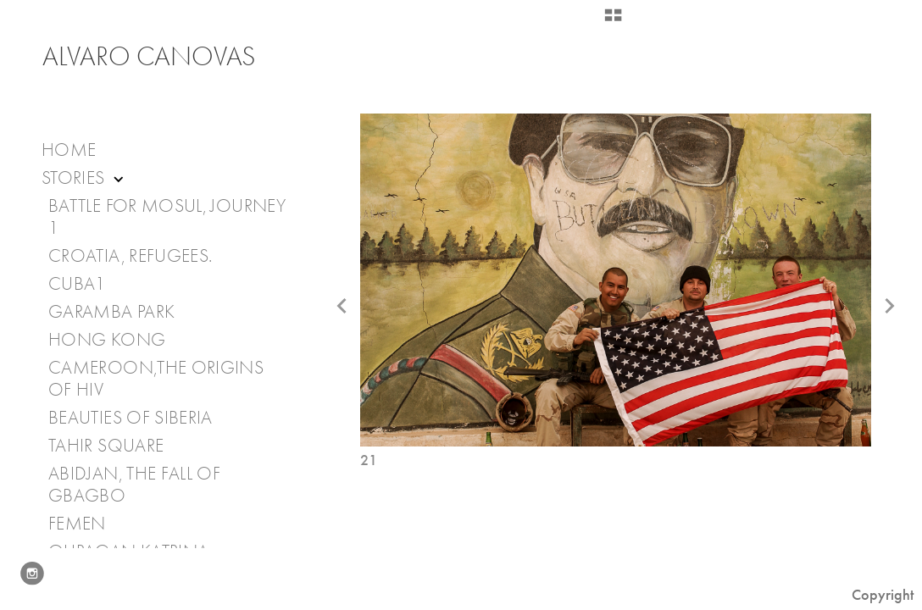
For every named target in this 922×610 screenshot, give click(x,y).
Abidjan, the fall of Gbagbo (134, 484)
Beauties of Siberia (130, 418)
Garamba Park (111, 312)
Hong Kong (106, 340)
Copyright (883, 594)
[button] (613, 21)
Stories (84, 178)
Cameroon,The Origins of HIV (156, 379)
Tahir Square (106, 445)
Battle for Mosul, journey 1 (167, 217)
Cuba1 (77, 284)
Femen (77, 523)
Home (69, 150)
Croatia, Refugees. (130, 256)
